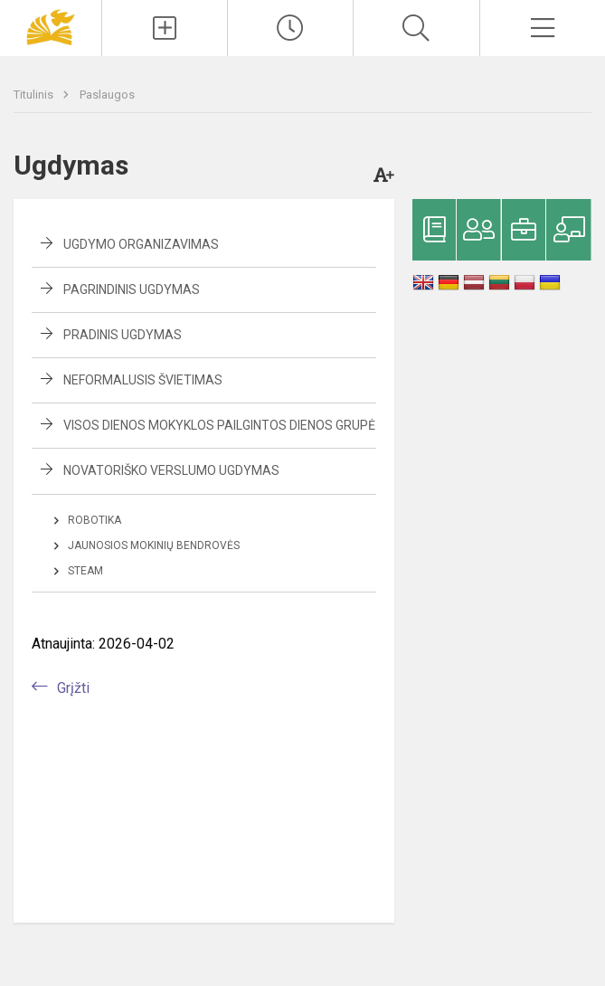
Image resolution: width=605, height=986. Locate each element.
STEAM (85, 570)
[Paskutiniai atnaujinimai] (290, 28)
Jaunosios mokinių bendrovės (154, 545)
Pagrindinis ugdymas (131, 289)
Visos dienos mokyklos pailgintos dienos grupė (219, 425)
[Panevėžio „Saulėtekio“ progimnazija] (50, 25)
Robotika (94, 520)
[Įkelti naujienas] (164, 28)
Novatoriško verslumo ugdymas (171, 470)
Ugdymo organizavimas (141, 244)
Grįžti (73, 688)
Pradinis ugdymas (122, 334)
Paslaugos (107, 94)
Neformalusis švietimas (142, 380)
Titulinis (35, 94)
